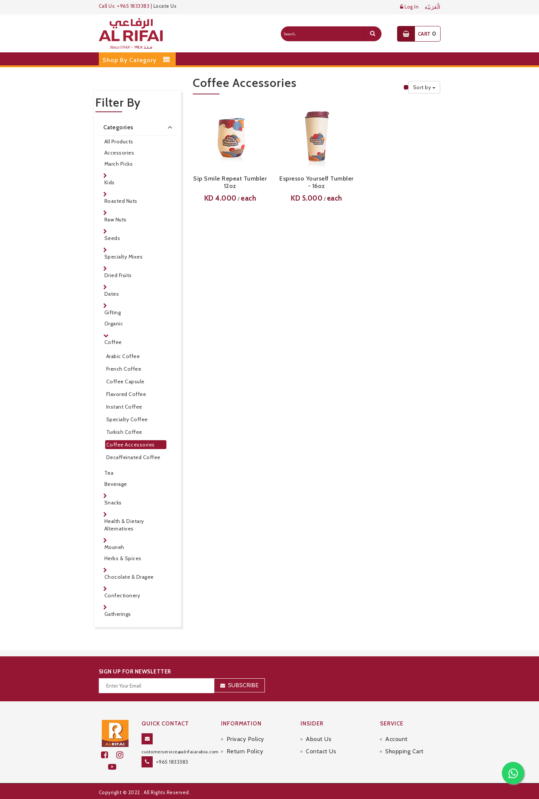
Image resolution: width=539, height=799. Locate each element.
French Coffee (124, 369)
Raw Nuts (115, 219)
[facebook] (108, 755)
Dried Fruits (118, 275)
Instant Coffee (124, 406)
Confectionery (122, 595)
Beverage (115, 484)
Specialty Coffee (127, 419)
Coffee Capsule (125, 381)
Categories (139, 127)
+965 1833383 (172, 762)
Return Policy (245, 751)
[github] (123, 755)
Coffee (113, 342)
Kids (109, 182)
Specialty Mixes (123, 256)
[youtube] (115, 767)
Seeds (112, 238)
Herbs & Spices (123, 558)
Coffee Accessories (130, 444)
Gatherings (117, 614)
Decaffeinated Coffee (133, 457)
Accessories (119, 152)
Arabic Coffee (123, 356)
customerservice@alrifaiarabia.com (180, 751)
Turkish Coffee (124, 432)
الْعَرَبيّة (433, 7)
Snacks (113, 502)
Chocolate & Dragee (129, 577)
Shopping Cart (404, 751)
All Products (118, 141)
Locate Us (165, 6)
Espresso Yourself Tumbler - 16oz (316, 182)
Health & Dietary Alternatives (124, 525)
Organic (113, 323)
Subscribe (243, 685)
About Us (318, 739)
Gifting (112, 312)
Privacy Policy (245, 739)
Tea (109, 473)
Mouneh (114, 547)
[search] (372, 34)
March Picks (118, 163)
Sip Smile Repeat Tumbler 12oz (230, 182)
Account (396, 739)
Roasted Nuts (120, 201)
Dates (111, 293)
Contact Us (321, 751)
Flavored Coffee (126, 394)
